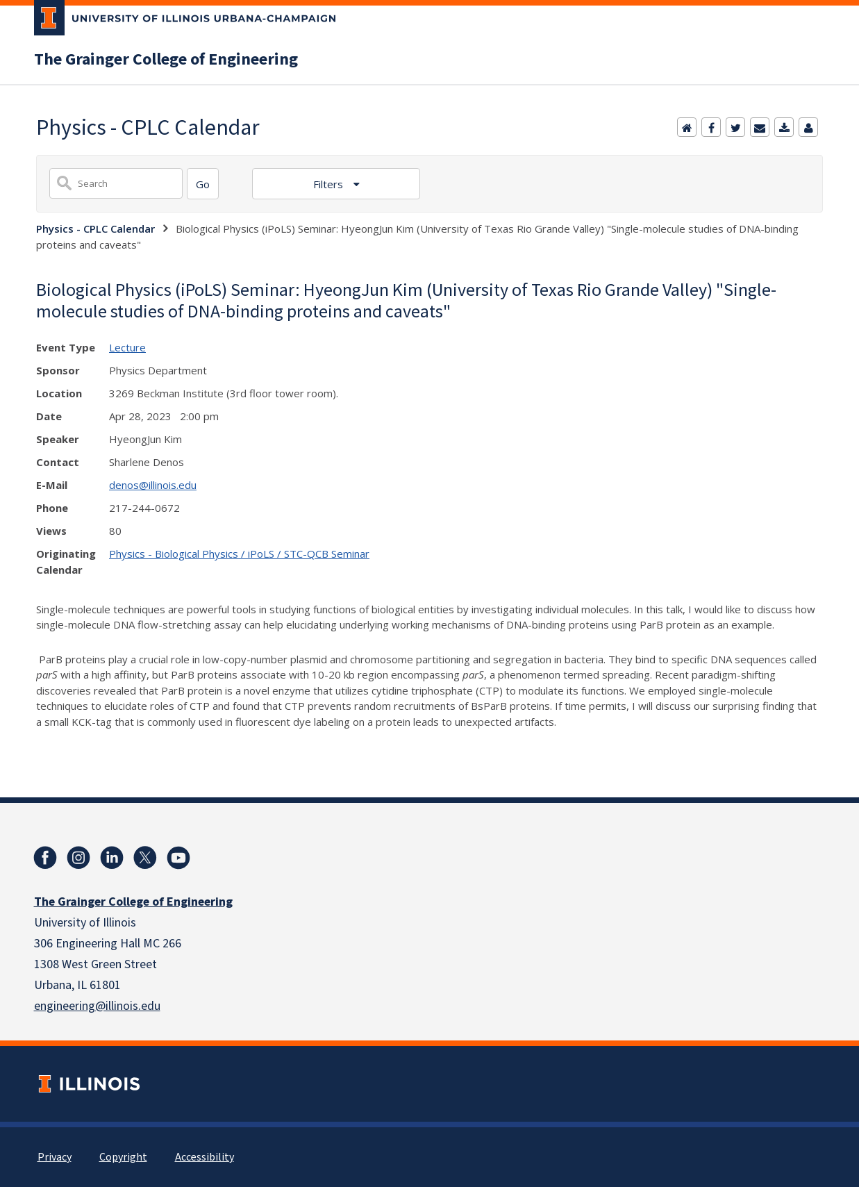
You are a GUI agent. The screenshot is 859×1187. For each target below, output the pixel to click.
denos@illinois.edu (153, 485)
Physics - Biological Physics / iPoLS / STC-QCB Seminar (239, 554)
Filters (329, 184)
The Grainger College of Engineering (166, 59)
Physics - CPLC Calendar (95, 228)
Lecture (127, 347)
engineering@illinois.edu (97, 1006)
